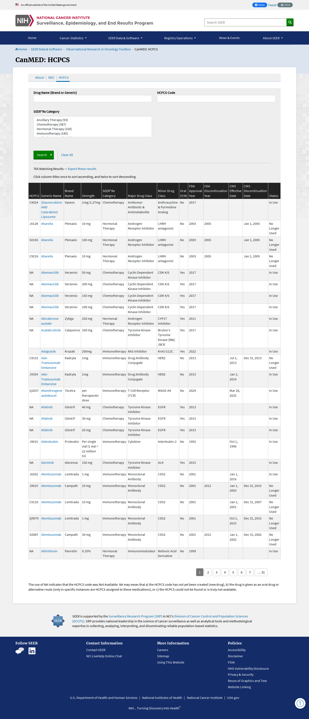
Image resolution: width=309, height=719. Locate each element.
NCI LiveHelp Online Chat (104, 656)
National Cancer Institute (205, 697)
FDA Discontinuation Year (215, 191)
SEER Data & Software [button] (124, 38)
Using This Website (170, 662)
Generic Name (51, 196)
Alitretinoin (49, 551)
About (39, 77)
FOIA (231, 662)
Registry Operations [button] (178, 38)
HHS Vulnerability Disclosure (248, 668)
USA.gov (233, 697)
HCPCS (64, 77)
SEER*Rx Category (46, 111)
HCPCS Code (166, 92)
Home (32, 38)
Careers (162, 650)
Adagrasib (48, 351)
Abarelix (47, 223)
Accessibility (236, 650)
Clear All (67, 155)
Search (42, 155)
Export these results (82, 169)
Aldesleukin (49, 441)
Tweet (272, 5)
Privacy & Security (240, 674)
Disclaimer (235, 656)
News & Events (229, 38)
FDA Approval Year (195, 191)
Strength (88, 196)
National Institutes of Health (162, 697)
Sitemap (163, 656)
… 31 (261, 572)
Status (273, 196)
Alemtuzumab (51, 474)
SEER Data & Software (46, 49)
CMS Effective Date (236, 191)
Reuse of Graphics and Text (247, 680)
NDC (51, 77)
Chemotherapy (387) (92, 124)
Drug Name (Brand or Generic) (55, 92)
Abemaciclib (50, 272)
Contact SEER (95, 650)
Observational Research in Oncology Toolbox (98, 49)
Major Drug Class (140, 196)
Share (261, 5)
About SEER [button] (271, 38)
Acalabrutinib (51, 330)
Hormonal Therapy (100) (92, 129)
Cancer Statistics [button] (72, 38)
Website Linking (239, 687)
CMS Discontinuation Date (255, 191)
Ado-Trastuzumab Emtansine (50, 363)
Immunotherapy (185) (92, 133)
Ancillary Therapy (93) (92, 120)
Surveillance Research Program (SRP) (135, 616)
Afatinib (47, 407)
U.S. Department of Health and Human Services (104, 697)
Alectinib (47, 462)
